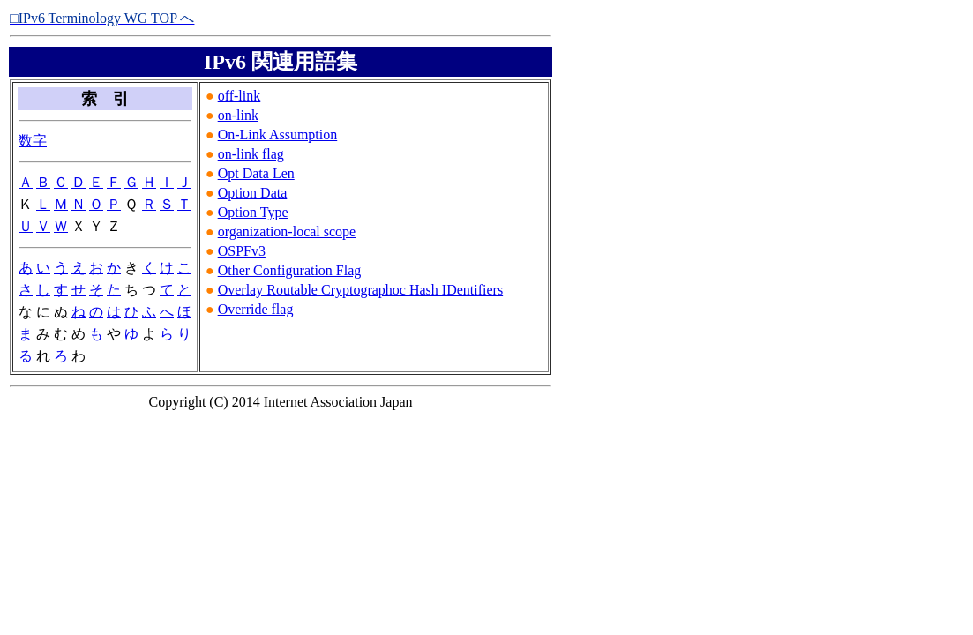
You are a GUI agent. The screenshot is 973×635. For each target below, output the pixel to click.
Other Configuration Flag (290, 270)
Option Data (253, 192)
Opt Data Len (256, 173)
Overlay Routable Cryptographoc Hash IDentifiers (360, 289)
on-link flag (251, 153)
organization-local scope (287, 231)
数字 (33, 140)
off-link (239, 95)
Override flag (256, 309)
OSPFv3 (242, 250)
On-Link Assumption (278, 134)
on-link (238, 115)
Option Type (253, 212)
